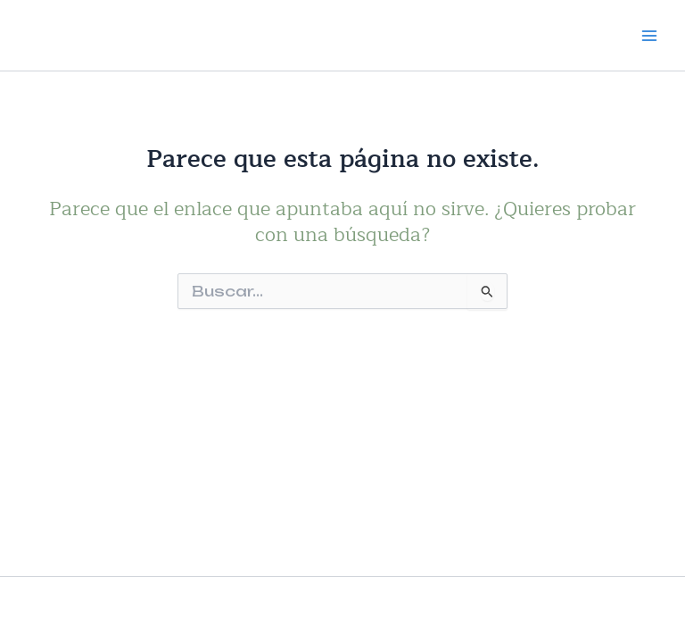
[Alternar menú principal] (649, 35)
